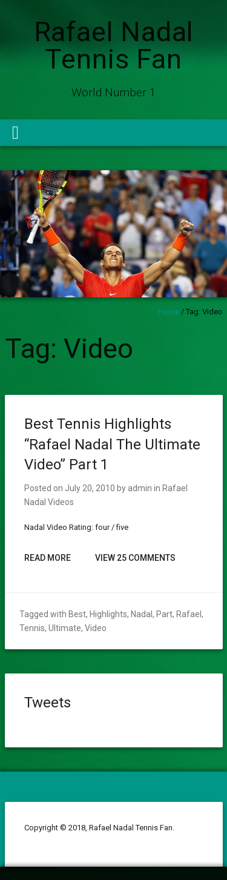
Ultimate (64, 628)
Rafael (189, 614)
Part (164, 614)
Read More (47, 558)
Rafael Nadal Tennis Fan (114, 45)
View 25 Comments (135, 558)
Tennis (32, 628)
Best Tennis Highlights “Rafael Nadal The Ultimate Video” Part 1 (112, 444)
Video (96, 628)
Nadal (142, 614)
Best (77, 614)
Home (168, 311)
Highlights (108, 614)
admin (140, 488)
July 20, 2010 (90, 488)
